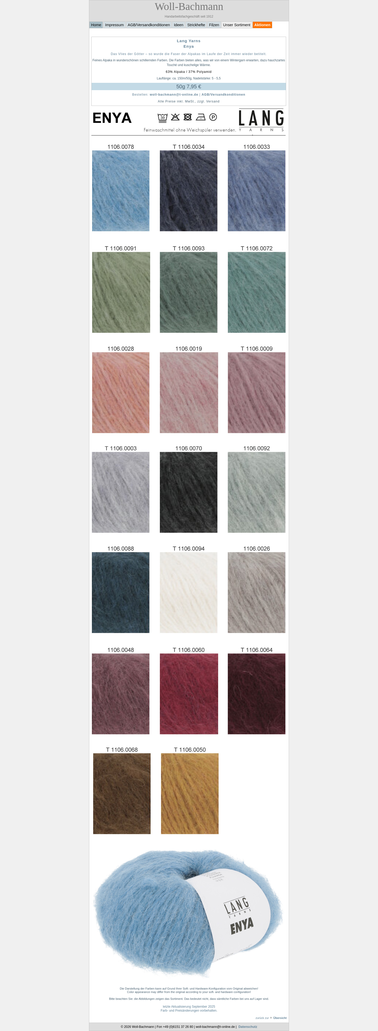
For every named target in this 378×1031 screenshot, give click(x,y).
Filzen (214, 25)
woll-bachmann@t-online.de (174, 94)
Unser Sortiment (236, 25)
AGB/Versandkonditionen (149, 25)
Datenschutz (247, 1027)
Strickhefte (196, 25)
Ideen (178, 25)
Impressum (114, 25)
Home (96, 25)
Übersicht (278, 1017)
